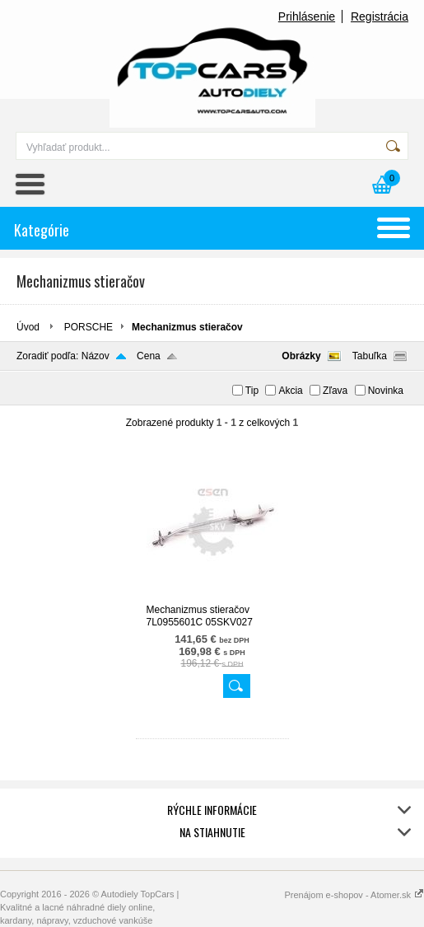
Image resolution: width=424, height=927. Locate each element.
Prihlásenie (306, 16)
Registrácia (379, 16)
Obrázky (301, 356)
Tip (252, 390)
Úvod (28, 327)
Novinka (385, 390)
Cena (149, 356)
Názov (95, 356)
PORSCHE (88, 327)
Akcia (290, 390)
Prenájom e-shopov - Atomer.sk (354, 895)
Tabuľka (369, 356)
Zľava (335, 390)
